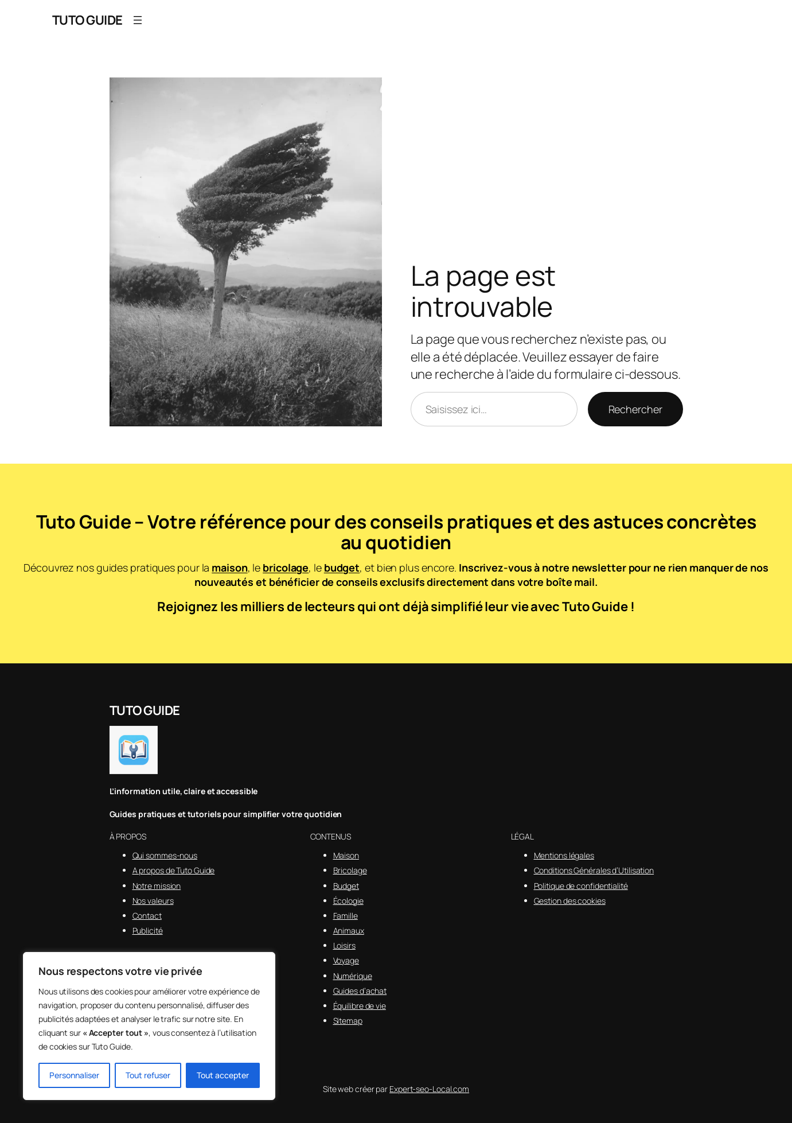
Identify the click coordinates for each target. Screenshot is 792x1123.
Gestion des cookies (570, 900)
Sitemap (347, 1020)
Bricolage (350, 870)
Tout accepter (223, 1075)
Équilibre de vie (359, 1005)
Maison (346, 855)
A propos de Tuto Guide (173, 870)
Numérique (352, 975)
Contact (147, 915)
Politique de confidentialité (581, 885)
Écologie (348, 900)
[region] (149, 1026)
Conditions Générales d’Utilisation (594, 870)
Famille (345, 915)
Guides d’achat (360, 990)
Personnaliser (74, 1075)
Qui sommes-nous (165, 855)
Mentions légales (564, 855)
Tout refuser (148, 1075)
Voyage (346, 960)
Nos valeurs (153, 900)
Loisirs (344, 945)
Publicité (147, 930)
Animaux (348, 930)
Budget (346, 885)
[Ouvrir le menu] (138, 20)
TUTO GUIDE (87, 20)
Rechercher (635, 409)
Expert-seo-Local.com (429, 1088)
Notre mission (156, 885)
